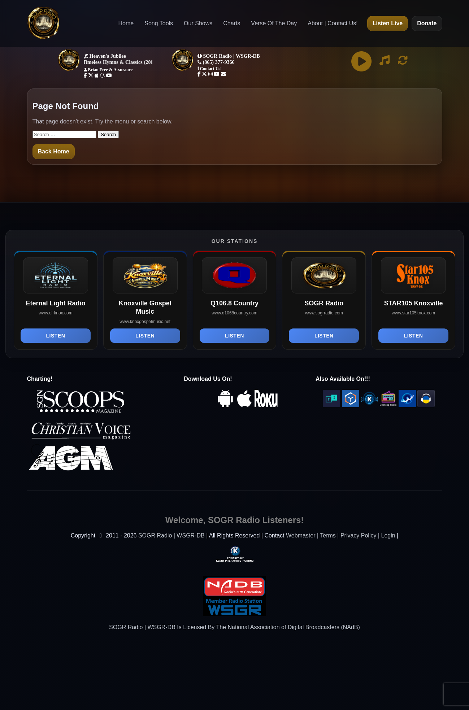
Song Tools (158, 23)
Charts (231, 23)
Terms (328, 535)
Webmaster (301, 535)
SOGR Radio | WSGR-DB (171, 535)
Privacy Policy (358, 535)
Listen (55, 336)
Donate (427, 23)
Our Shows (198, 23)
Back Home (53, 151)
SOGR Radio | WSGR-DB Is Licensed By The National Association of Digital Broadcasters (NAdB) (234, 627)
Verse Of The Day (274, 23)
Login (388, 535)
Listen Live (388, 23)
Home (126, 23)
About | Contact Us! (332, 23)
